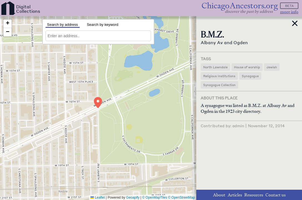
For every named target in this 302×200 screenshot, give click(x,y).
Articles (235, 195)
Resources (253, 195)
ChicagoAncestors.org (240, 6)
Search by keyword (102, 24)
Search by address (62, 24)
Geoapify (132, 197)
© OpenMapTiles (154, 197)
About (219, 195)
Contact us (275, 195)
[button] (98, 102)
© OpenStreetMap (181, 197)
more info (289, 12)
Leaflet (97, 197)
